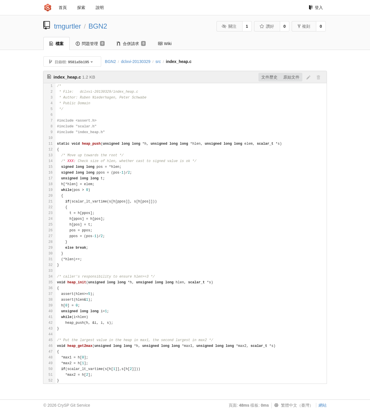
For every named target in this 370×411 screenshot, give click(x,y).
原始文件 (291, 77)
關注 (229, 26)
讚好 (266, 26)
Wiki (164, 43)
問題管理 (90, 43)
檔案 (56, 43)
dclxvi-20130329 (135, 61)
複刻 (304, 26)
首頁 (63, 7)
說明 (100, 7)
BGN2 (97, 26)
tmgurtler (67, 26)
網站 (323, 405)
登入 (316, 7)
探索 (81, 7)
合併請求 (131, 43)
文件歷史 (269, 77)
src (158, 61)
